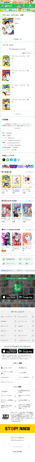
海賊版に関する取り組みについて (7, 406)
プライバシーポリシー (7, 396)
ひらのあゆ (18, 18)
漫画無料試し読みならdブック (7, 270)
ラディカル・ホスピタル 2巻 (20, 70)
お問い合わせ (5, 377)
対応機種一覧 (22, 368)
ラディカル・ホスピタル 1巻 (20, 56)
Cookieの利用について (24, 401)
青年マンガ (11, 137)
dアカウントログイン (7, 382)
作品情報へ (16, 39)
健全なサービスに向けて (24, 396)
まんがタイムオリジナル (13, 142)
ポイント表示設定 (23, 377)
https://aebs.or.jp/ (16, 421)
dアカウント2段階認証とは (7, 401)
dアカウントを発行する (17, 437)
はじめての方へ (7, 368)
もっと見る (28, 172)
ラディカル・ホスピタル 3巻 (20, 85)
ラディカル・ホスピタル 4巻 (20, 99)
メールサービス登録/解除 (7, 372)
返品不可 (17, 23)
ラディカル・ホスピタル (14, 145)
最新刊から (30, 53)
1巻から (24, 53)
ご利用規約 (4, 391)
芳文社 (9, 135)
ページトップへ (17, 446)
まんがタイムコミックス (14, 140)
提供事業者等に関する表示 (24, 391)
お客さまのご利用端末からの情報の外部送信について (24, 406)
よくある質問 (22, 372)
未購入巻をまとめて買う (19, 49)
